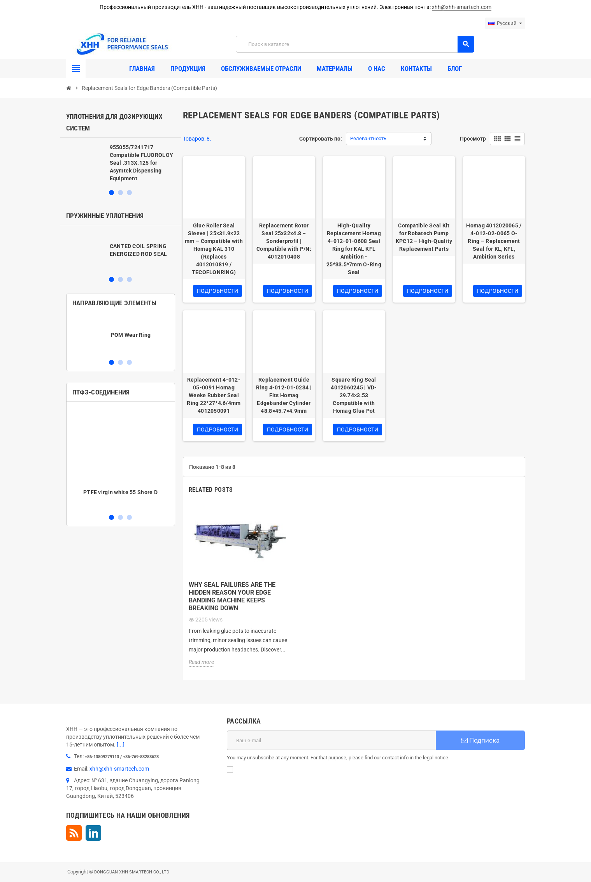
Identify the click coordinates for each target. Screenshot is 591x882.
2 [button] (120, 192)
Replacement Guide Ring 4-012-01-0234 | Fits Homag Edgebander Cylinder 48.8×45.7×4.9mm (284, 395)
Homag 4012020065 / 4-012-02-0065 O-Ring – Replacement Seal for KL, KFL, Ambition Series (493, 241)
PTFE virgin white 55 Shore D (120, 492)
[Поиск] (355, 44)
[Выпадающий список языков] (505, 23)
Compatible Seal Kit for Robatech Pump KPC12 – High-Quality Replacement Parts (424, 237)
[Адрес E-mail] (331, 740)
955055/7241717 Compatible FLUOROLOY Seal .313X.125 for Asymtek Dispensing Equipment (142, 162)
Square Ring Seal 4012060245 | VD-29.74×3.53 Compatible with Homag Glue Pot (354, 395)
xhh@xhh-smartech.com (461, 7)
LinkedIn (93, 833)
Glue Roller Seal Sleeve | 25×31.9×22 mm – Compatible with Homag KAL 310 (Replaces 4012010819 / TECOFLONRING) (214, 248)
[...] (121, 744)
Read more (201, 662)
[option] (120, 162)
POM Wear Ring (131, 335)
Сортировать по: (320, 139)
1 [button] (111, 192)
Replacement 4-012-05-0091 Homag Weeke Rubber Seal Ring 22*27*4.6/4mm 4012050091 (213, 395)
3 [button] (129, 192)
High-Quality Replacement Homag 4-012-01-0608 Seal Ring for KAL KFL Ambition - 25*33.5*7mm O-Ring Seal (353, 248)
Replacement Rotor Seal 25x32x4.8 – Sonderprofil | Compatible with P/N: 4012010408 (283, 241)
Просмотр (473, 139)
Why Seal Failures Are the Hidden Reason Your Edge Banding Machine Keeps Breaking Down (232, 596)
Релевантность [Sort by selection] (368, 138)
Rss (74, 833)
